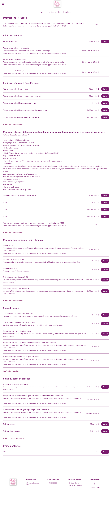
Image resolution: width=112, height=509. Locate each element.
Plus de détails (13, 256)
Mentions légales (74, 495)
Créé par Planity (95, 500)
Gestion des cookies (75, 498)
